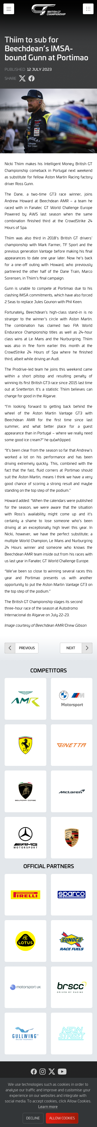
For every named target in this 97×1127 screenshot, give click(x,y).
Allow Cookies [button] (62, 1118)
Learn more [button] (48, 1106)
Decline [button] (33, 1118)
